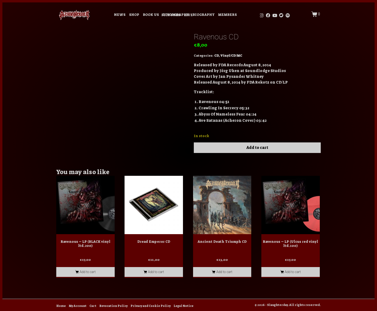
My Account (78, 306)
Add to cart (257, 147)
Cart (92, 306)
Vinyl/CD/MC (231, 56)
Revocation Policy (113, 306)
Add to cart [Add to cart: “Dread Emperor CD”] (156, 272)
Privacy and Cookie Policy (151, 306)
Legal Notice (184, 306)
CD (216, 56)
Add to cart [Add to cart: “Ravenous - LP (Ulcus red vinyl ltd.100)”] (293, 272)
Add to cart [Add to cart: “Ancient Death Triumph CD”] (224, 272)
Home (61, 306)
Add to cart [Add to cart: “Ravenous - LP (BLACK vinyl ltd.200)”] (88, 272)
